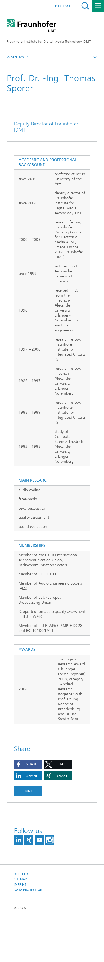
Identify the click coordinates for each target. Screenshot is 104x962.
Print (27, 836)
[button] (28, 809)
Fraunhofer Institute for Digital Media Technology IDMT (49, 41)
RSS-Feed (21, 919)
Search (85, 6)
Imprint (20, 930)
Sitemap (20, 925)
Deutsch (63, 6)
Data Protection (28, 935)
